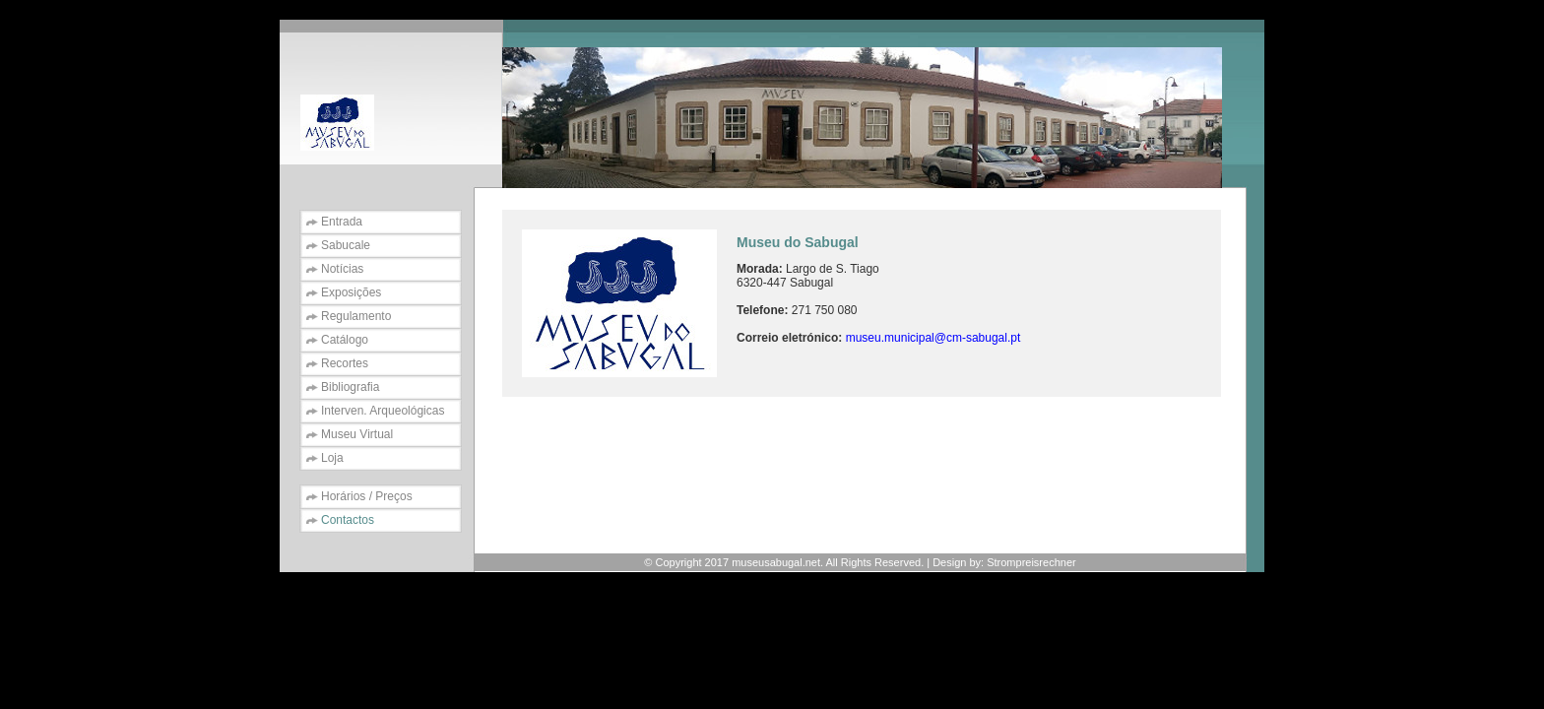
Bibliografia (350, 387)
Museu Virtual (357, 434)
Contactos (347, 520)
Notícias (342, 269)
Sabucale (345, 245)
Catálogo (344, 340)
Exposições (351, 292)
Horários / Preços (367, 496)
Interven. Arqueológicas (382, 411)
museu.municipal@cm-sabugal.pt (933, 338)
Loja (332, 458)
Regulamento (356, 316)
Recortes (344, 363)
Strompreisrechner (1031, 562)
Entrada (341, 221)
